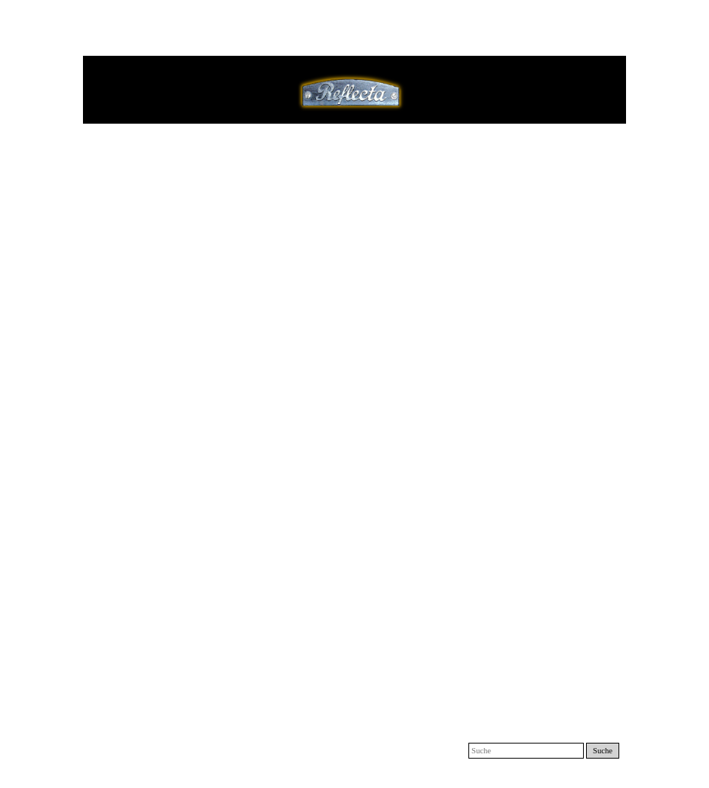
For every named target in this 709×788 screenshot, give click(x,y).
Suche (602, 751)
